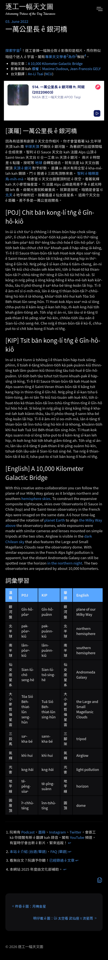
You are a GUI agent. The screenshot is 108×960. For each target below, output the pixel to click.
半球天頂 (32, 146)
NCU (48, 73)
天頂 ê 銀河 (22, 168)
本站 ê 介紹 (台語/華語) (28, 851)
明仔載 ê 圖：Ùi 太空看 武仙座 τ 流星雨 (63, 918)
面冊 (42, 832)
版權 (35, 68)
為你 (72, 56)
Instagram (57, 832)
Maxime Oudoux (55, 68)
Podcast (28, 832)
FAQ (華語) (59, 851)
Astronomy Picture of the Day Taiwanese (30, 14)
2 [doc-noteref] (67, 55)
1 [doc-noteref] (20, 49)
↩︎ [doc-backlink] (69, 842)
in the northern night (64, 563)
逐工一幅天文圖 (29, 7)
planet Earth (54, 520)
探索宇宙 (12, 50)
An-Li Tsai (35, 73)
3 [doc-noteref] (76, 55)
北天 (9, 194)
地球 (38, 162)
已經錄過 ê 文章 (62, 860)
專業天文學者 (56, 56)
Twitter (75, 832)
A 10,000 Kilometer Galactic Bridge (55, 63)
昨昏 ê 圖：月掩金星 (30, 906)
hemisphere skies (36, 498)
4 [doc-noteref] (85, 55)
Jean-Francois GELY (85, 68)
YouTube (77, 837)
